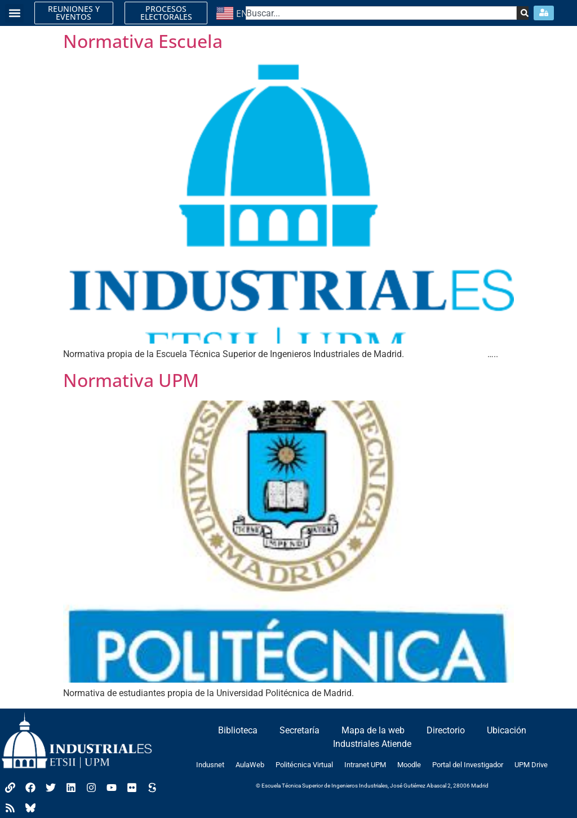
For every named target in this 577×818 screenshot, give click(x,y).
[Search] (522, 13)
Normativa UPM (131, 380)
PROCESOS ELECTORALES (166, 12)
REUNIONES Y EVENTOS (74, 12)
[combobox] (381, 13)
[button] (14, 13)
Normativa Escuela (143, 41)
